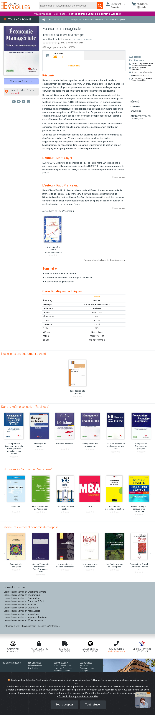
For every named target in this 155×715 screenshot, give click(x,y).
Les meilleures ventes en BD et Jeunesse (23, 620)
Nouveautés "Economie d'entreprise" (28, 469)
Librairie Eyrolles (35, 666)
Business (97, 308)
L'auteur (135, 106)
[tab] (63, 55)
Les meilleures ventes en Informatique (22, 595)
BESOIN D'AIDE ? (61, 663)
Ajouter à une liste (21, 81)
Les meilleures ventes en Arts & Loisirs (22, 611)
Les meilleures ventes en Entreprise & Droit (24, 601)
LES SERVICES (86, 663)
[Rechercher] (68, 5)
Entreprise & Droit (12, 626)
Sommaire (136, 111)
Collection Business (82, 39)
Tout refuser (93, 704)
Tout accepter (64, 704)
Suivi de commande (62, 666)
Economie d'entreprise (49, 626)
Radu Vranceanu (63, 39)
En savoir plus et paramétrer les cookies (78, 696)
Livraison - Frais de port (63, 668)
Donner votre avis (74, 42)
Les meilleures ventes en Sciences (20, 604)
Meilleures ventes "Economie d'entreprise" (31, 527)
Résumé (134, 101)
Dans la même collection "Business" (25, 407)
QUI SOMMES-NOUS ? (11, 663)
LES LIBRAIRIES (34, 663)
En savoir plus (118, 177)
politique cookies (81, 680)
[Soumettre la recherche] (100, 5)
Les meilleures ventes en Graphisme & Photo (25, 592)
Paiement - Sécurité (62, 671)
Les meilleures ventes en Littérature (21, 607)
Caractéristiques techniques (140, 117)
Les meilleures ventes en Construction (22, 598)
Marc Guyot (48, 39)
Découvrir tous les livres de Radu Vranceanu (104, 260)
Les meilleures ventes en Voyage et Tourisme (25, 617)
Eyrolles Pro (33, 668)
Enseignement (29, 626)
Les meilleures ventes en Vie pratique (21, 614)
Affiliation (84, 666)
